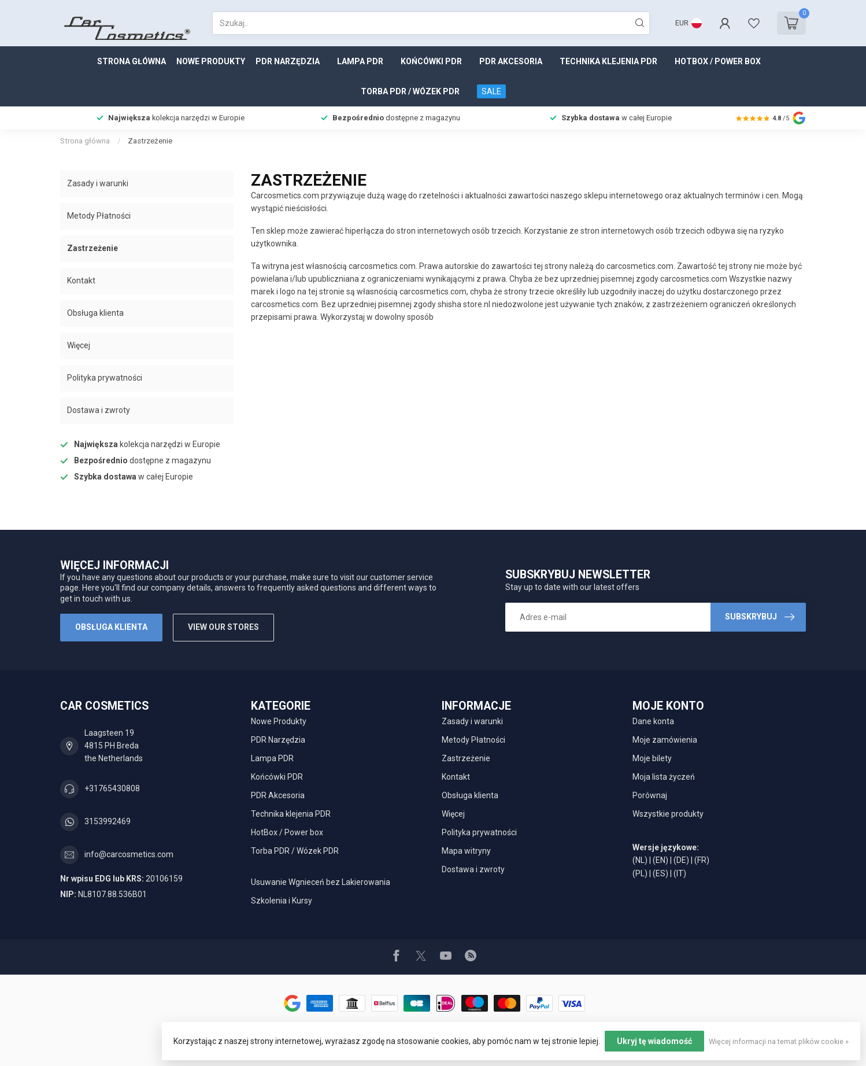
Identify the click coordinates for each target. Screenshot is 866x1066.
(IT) (679, 873)
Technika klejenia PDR (608, 61)
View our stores (223, 627)
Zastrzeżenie (150, 141)
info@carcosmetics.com (128, 854)
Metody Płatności (99, 215)
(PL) (639, 873)
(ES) (660, 873)
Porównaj (649, 795)
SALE (491, 91)
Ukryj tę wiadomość (654, 1041)
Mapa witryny (466, 850)
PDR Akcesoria (510, 61)
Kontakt (81, 280)
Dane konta (653, 721)
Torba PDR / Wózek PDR (410, 91)
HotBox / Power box (718, 61)
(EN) (660, 860)
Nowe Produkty (210, 61)
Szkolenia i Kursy (281, 900)
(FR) (701, 860)
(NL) (639, 860)
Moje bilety (652, 758)
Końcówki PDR (431, 61)
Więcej (78, 345)
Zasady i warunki (97, 183)
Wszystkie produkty (668, 813)
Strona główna (131, 61)
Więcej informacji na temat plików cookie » (779, 1041)
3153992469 (107, 821)
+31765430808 (112, 788)
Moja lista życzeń (663, 776)
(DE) (681, 860)
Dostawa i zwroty (98, 410)
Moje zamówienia (664, 739)
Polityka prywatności (104, 377)
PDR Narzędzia (288, 61)
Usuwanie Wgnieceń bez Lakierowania (320, 882)
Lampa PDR (360, 61)
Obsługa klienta (95, 313)
